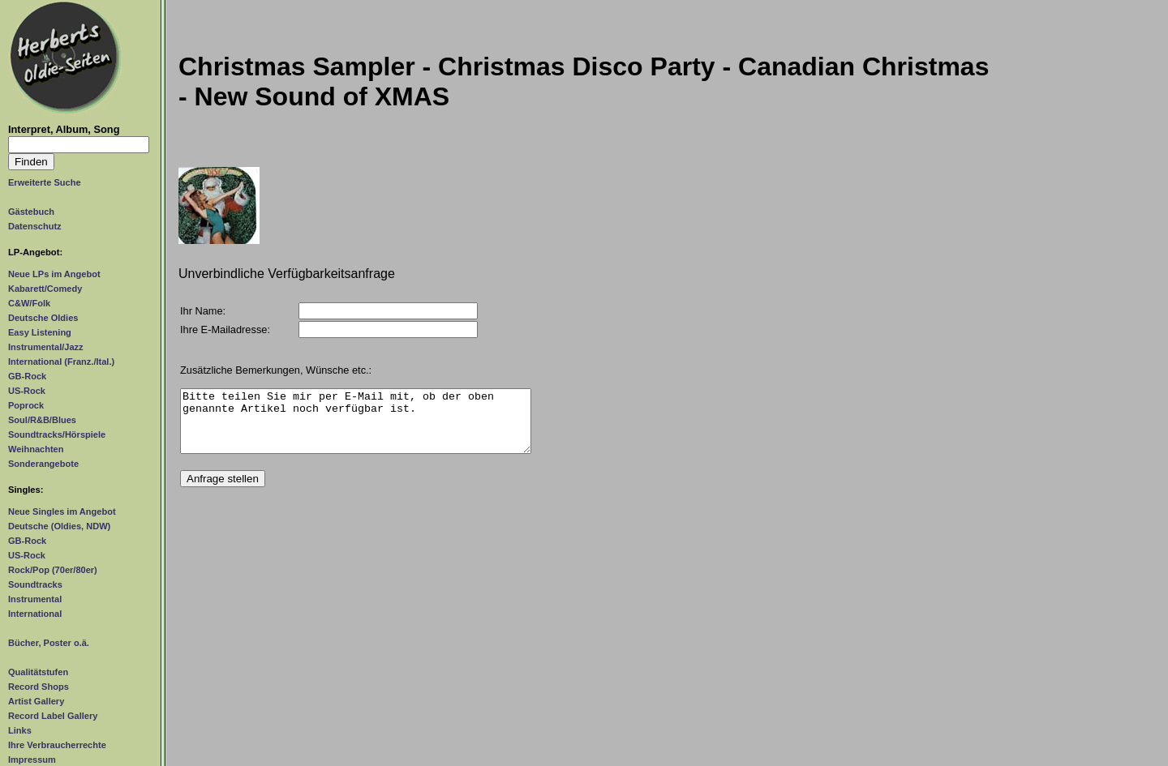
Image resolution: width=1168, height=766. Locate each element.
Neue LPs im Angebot (54, 274)
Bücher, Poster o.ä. (48, 643)
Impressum (32, 759)
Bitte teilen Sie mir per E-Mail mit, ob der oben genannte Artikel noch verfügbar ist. (355, 427)
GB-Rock (27, 376)
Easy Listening (39, 332)
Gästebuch (31, 211)
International (35, 613)
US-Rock (26, 391)
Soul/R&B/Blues (42, 420)
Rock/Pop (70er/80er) (52, 570)
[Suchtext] (78, 144)
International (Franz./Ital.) (61, 361)
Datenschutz (35, 226)
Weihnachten (35, 449)
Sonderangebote (43, 464)
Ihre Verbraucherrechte (57, 745)
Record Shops (38, 686)
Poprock (26, 405)
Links (20, 730)
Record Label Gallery (52, 716)
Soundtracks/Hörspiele (56, 434)
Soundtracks (35, 584)
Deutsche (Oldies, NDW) (59, 526)
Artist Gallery (36, 701)
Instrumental (35, 599)
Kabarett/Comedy (45, 288)
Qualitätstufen (38, 672)
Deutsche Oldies (43, 318)
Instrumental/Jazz (46, 347)
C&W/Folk (29, 303)
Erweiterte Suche (44, 182)
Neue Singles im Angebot (62, 511)
